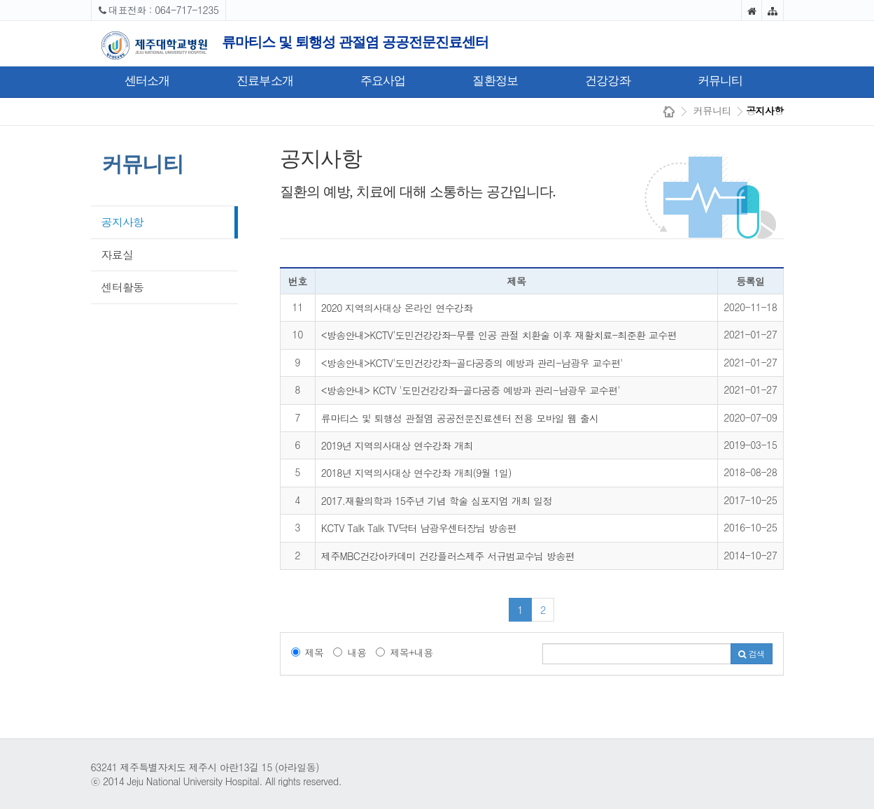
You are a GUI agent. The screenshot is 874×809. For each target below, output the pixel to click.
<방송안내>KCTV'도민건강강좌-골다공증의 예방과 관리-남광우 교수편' (472, 363)
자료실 (117, 255)
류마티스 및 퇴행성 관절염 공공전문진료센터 (355, 42)
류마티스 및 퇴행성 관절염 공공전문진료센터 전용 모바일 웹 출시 (460, 418)
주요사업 (383, 80)
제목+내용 (404, 652)
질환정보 (495, 80)
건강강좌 (607, 80)
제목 (307, 652)
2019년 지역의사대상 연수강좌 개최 (397, 445)
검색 (751, 653)
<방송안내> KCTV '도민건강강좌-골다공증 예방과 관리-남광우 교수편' (470, 390)
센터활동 (122, 287)
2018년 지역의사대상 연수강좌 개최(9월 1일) (416, 473)
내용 (349, 652)
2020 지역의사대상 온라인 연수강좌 (397, 308)
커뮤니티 (720, 80)
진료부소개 (265, 80)
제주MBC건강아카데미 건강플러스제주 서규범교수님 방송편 (448, 556)
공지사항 (122, 222)
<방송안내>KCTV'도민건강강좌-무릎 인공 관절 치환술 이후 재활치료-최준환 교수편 (499, 335)
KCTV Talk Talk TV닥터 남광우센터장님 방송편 (418, 528)
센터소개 (147, 80)
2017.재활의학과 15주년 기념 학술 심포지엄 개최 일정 (436, 501)
